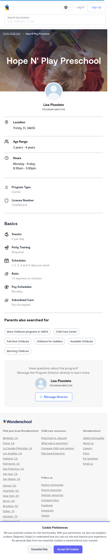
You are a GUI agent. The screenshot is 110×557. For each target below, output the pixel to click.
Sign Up (96, 7)
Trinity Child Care (11, 33)
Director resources (52, 495)
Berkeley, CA (10, 438)
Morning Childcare (18, 351)
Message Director (54, 396)
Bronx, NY (9, 501)
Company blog (50, 500)
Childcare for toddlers (50, 341)
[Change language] (68, 7)
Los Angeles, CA (12, 453)
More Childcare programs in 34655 (27, 331)
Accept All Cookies (68, 549)
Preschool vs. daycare (54, 438)
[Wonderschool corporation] (53, 421)
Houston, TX (10, 516)
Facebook (47, 505)
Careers (87, 448)
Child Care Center (66, 331)
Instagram (47, 510)
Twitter (45, 515)
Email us (88, 463)
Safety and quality (93, 438)
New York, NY (11, 496)
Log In (80, 7)
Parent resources (51, 490)
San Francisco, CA (13, 469)
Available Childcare (81, 341)
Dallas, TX (8, 511)
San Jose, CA (10, 474)
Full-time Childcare (18, 341)
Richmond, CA (11, 463)
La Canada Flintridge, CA (17, 448)
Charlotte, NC (11, 490)
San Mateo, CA (11, 479)
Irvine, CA (8, 443)
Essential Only (39, 549)
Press (86, 453)
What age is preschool (54, 443)
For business (90, 458)
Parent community (52, 485)
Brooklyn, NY (10, 506)
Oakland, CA (10, 458)
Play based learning (53, 453)
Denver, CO (9, 485)
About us (88, 443)
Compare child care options (57, 448)
